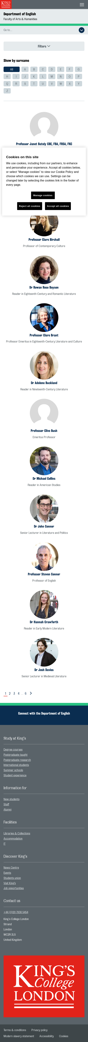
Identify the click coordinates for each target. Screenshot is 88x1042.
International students (16, 765)
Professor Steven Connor (44, 574)
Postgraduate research (17, 760)
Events (7, 872)
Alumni (7, 809)
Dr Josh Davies (44, 669)
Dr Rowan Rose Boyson (44, 287)
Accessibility (46, 1036)
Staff (6, 804)
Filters (44, 46)
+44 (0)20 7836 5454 (16, 912)
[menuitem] (12, 69)
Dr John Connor (44, 526)
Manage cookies (42, 195)
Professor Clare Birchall (44, 239)
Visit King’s (10, 883)
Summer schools (13, 770)
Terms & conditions (15, 1030)
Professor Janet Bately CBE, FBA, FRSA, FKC (44, 144)
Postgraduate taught (15, 754)
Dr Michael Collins (44, 478)
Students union (12, 878)
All (11, 69)
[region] (44, 181)
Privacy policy (39, 1030)
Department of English (20, 14)
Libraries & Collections (17, 833)
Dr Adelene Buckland (44, 382)
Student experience (15, 775)
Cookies (63, 1036)
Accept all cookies (58, 206)
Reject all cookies (29, 206)
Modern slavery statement (19, 1036)
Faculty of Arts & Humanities (20, 19)
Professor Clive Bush (44, 430)
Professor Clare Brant (44, 335)
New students (11, 799)
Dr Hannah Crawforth (44, 622)
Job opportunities (14, 888)
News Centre (11, 867)
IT (5, 843)
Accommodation (13, 838)
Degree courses (13, 749)
